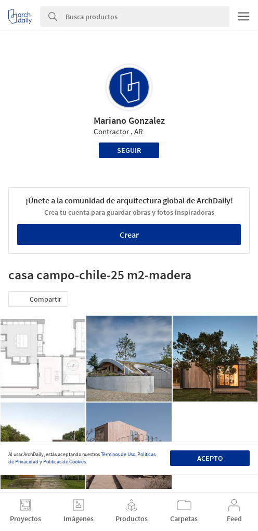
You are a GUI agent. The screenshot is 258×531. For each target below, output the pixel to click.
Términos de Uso (118, 454)
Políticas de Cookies (64, 461)
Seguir (129, 150)
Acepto (210, 458)
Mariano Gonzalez (129, 120)
